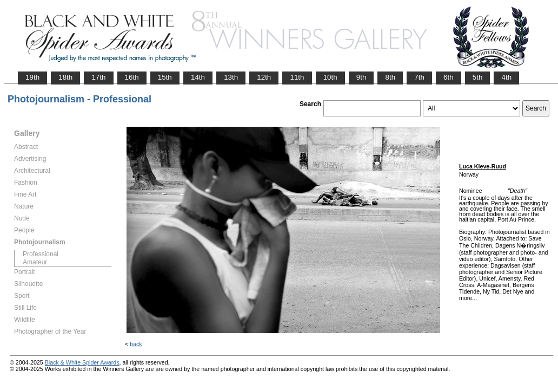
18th (65, 77)
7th (419, 77)
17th (98, 77)
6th (448, 77)
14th (198, 77)
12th (264, 77)
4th (506, 77)
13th (231, 77)
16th (132, 77)
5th (478, 77)
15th (165, 77)
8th (390, 77)
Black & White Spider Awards (82, 362)
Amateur (35, 262)
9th (361, 77)
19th (32, 77)
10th (330, 77)
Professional (40, 254)
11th (297, 77)
